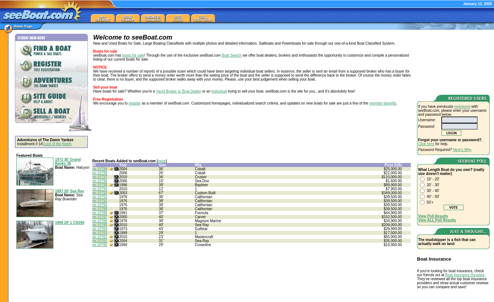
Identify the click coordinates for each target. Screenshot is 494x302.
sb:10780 (99, 245)
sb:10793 (99, 193)
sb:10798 (99, 173)
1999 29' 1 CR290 (69, 223)
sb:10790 (99, 205)
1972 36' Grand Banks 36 (68, 162)
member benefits (382, 103)
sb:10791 (99, 201)
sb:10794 (99, 189)
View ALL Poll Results (437, 220)
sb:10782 (99, 237)
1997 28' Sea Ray (69, 191)
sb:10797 (99, 177)
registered (462, 107)
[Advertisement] (453, 61)
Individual (219, 91)
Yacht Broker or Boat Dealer (178, 91)
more (162, 161)
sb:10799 (99, 169)
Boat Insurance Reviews (465, 275)
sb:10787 (99, 217)
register (135, 103)
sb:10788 (99, 213)
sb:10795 (99, 185)
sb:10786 (99, 221)
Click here (426, 144)
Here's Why (462, 150)
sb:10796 (99, 181)
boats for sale (133, 55)
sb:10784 (99, 229)
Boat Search (232, 55)
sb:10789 (99, 209)
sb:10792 (99, 197)
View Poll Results (433, 216)
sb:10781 (99, 241)
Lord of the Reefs (58, 144)
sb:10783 (99, 233)
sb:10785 (99, 225)
